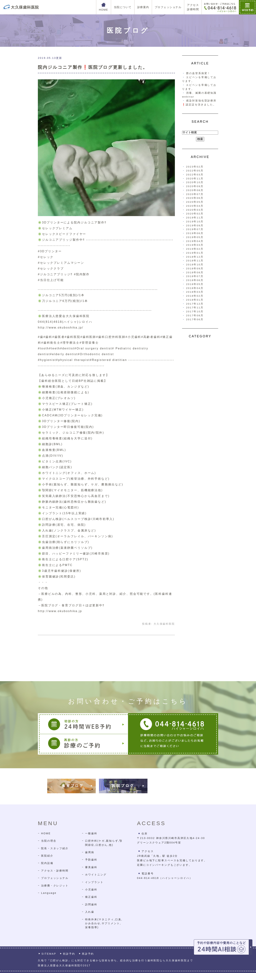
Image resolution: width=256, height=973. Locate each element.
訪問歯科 (91, 904)
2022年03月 (194, 174)
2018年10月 (194, 264)
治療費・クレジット (55, 885)
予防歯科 (91, 859)
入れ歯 (89, 911)
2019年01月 (194, 253)
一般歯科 (91, 833)
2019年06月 (194, 233)
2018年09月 (194, 268)
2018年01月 (194, 299)
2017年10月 (194, 311)
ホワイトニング (95, 874)
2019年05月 (194, 237)
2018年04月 (194, 288)
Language (48, 892)
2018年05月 (194, 284)
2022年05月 (194, 170)
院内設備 (47, 863)
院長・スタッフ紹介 (55, 848)
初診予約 (69, 953)
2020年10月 (194, 182)
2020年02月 (194, 213)
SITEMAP (48, 953)
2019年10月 (194, 221)
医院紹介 (47, 855)
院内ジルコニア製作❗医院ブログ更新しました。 (93, 67)
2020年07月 (194, 194)
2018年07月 (194, 276)
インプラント (94, 882)
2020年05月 (194, 202)
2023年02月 (194, 166)
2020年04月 (194, 206)
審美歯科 (91, 867)
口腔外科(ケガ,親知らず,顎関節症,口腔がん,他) (103, 842)
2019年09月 (194, 225)
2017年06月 (194, 319)
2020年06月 (194, 198)
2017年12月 (194, 303)
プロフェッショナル (55, 878)
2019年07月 (194, 229)
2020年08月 (194, 190)
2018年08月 (194, 272)
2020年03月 (194, 210)
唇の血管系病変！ (198, 73)
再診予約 (88, 953)
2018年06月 (194, 280)
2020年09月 (194, 186)
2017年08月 (194, 315)
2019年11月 (194, 217)
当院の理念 (48, 840)
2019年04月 (194, 241)
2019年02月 (194, 249)
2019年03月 (194, 245)
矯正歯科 (91, 896)
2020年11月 (194, 178)
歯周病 (89, 852)
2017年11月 (194, 307)
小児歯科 (91, 889)
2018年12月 (194, 256)
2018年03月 (194, 292)
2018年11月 (194, 260)
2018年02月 (194, 296)
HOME (46, 833)
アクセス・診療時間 (55, 870)
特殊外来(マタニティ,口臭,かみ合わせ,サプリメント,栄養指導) (103, 923)
